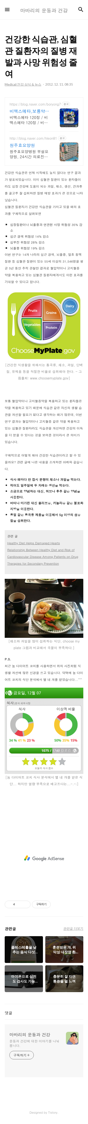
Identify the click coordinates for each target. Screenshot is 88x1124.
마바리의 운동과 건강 (29, 1034)
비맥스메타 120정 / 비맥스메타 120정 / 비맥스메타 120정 (29, 120)
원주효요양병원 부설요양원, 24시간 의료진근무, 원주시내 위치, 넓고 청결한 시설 (30, 154)
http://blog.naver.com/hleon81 (33, 138)
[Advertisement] (44, 858)
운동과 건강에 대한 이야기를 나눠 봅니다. (34, 1043)
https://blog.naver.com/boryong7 (35, 104)
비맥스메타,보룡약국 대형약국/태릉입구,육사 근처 (29, 111)
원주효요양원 (22, 145)
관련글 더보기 (73, 928)
